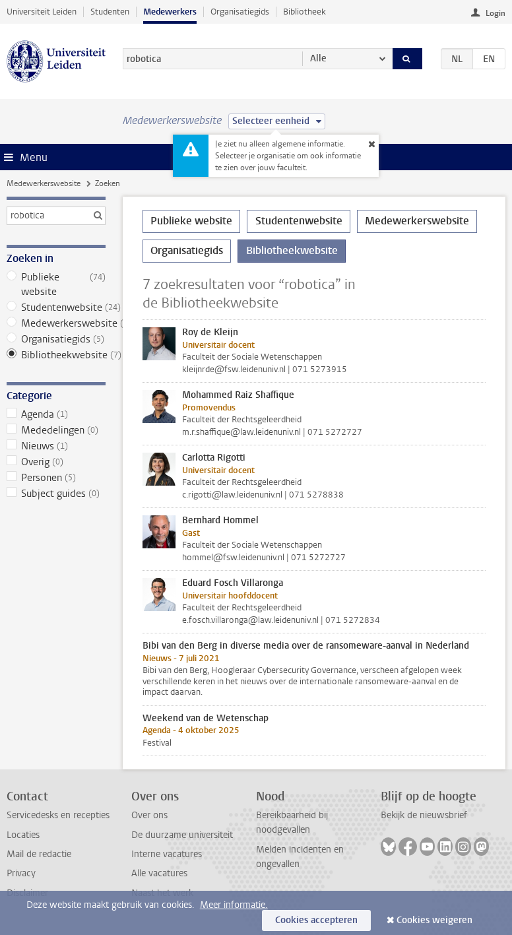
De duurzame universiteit (182, 835)
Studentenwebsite (56, 307)
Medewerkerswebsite (43, 183)
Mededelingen (56, 430)
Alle (318, 58)
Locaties (23, 835)
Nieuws (56, 446)
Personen (56, 477)
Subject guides (56, 493)
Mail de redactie (39, 854)
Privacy (21, 873)
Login (495, 13)
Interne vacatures (166, 854)
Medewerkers (170, 11)
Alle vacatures (159, 873)
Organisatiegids (239, 11)
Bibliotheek (304, 11)
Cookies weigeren (434, 920)
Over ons (149, 815)
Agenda (56, 414)
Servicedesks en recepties (58, 815)
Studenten (109, 11)
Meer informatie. (234, 905)
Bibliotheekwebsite (56, 355)
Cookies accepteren (316, 920)
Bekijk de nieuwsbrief (424, 815)
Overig (56, 462)
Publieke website (56, 284)
